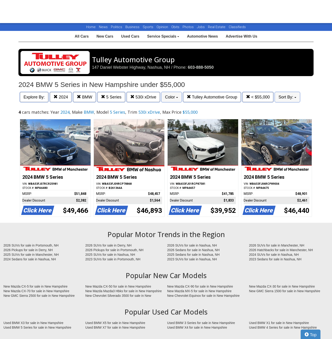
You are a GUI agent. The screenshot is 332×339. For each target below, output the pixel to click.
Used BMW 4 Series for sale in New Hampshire (283, 327)
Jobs (201, 27)
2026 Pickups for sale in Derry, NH (28, 250)
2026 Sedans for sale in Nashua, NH (193, 250)
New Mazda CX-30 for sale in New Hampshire (282, 286)
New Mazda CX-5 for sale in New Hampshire (35, 286)
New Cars (104, 36)
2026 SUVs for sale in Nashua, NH (192, 245)
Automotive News (202, 36)
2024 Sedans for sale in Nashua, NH (29, 259)
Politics (116, 27)
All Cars (82, 36)
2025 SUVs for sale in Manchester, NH (31, 254)
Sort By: (287, 97)
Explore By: (34, 97)
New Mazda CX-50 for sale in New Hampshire (118, 286)
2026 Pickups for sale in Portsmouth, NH (114, 250)
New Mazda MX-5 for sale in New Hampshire (199, 291)
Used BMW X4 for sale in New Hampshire (197, 327)
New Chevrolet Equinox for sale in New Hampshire (203, 295)
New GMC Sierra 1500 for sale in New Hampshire (284, 291)
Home (91, 27)
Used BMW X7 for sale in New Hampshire (115, 327)
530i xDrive (143, 97)
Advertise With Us (241, 36)
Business (132, 27)
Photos (189, 27)
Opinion (163, 27)
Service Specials (163, 36)
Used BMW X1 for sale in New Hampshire (279, 323)
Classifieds (237, 27)
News (103, 27)
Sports (148, 27)
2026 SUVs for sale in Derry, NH (108, 245)
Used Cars (130, 36)
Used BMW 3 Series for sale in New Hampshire (201, 323)
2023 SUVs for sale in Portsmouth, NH (112, 259)
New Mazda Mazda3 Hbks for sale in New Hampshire (123, 291)
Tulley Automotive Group (212, 97)
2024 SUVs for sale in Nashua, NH (274, 254)
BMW (84, 97)
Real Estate (217, 27)
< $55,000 (258, 97)
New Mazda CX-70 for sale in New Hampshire (36, 291)
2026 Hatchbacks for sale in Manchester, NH (281, 250)
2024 (60, 97)
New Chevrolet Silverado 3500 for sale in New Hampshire (118, 296)
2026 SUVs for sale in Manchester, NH (276, 245)
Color (171, 97)
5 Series (111, 97)
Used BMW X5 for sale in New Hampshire (115, 323)
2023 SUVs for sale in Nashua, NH (192, 259)
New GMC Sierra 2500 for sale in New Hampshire (39, 295)
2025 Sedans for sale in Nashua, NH (193, 254)
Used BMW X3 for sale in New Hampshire (33, 323)
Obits (175, 27)
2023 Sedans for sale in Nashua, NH (275, 259)
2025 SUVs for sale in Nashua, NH (110, 254)
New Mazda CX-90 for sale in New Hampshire (200, 286)
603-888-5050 (201, 67)
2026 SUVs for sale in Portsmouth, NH (31, 245)
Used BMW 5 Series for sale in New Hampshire (37, 327)
